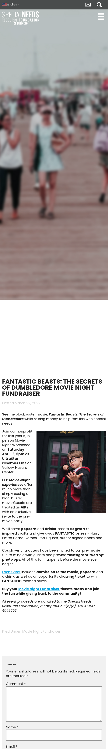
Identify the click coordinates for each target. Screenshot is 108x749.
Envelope (88, 5)
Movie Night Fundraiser (39, 589)
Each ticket (11, 571)
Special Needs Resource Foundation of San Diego (21, 18)
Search (99, 5)
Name (12, 727)
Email (11, 746)
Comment (16, 683)
